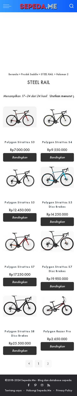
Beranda (13, 74)
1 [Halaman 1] (38, 364)
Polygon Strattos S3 (20, 142)
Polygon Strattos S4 (57, 142)
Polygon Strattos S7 (20, 266)
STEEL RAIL (47, 74)
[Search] (71, 6)
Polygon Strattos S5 (20, 202)
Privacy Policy (64, 390)
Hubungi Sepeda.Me (38, 390)
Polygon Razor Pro (57, 331)
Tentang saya (13, 390)
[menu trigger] (8, 6)
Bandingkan (19, 157)
